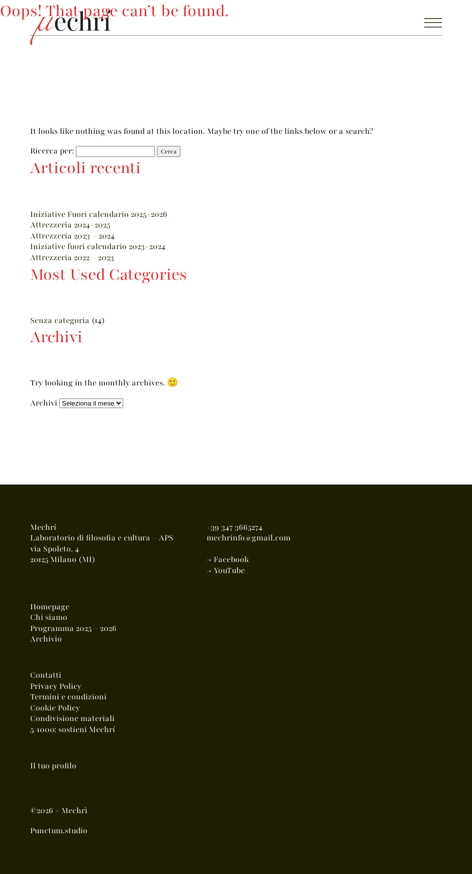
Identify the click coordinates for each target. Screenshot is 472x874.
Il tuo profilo (53, 765)
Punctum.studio (58, 830)
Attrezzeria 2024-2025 (70, 224)
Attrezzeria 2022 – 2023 (72, 257)
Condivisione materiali (72, 718)
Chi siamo (48, 617)
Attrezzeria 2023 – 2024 (72, 236)
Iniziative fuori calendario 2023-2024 (97, 246)
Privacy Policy (55, 686)
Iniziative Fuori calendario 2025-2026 (98, 214)
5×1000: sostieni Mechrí (72, 729)
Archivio (46, 639)
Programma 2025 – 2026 (73, 628)
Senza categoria (59, 320)
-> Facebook (228, 559)
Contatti (45, 675)
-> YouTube (226, 570)
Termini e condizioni (68, 696)
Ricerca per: (52, 150)
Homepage (49, 606)
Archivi (43, 403)
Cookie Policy (55, 707)
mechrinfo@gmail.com (249, 537)
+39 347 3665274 (234, 527)
